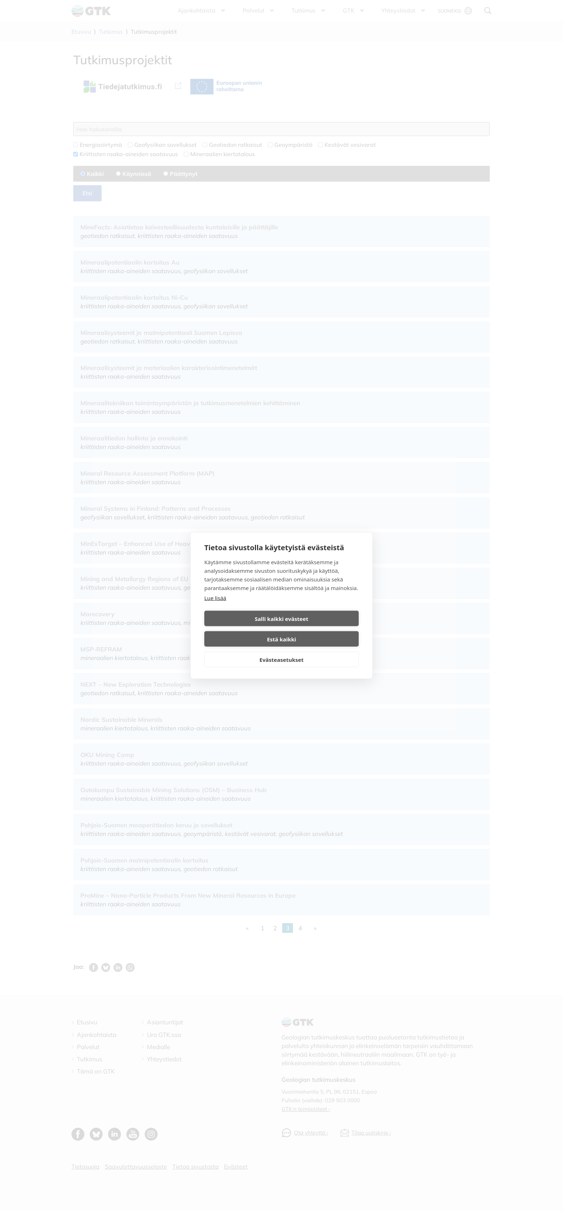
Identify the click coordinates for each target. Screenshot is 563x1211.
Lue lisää (215, 608)
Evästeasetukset (282, 649)
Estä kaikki (321, 628)
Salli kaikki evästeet (242, 628)
